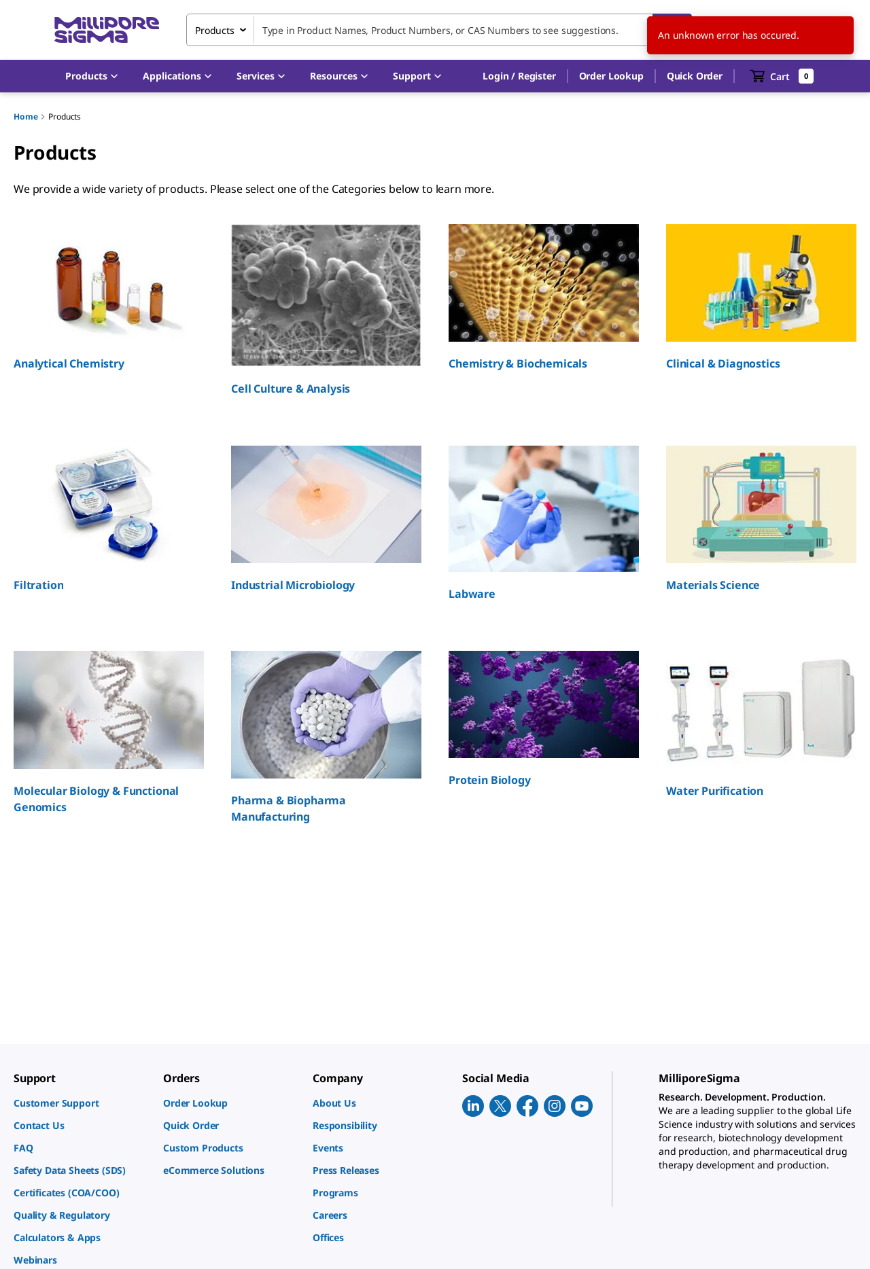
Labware (472, 593)
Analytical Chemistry (69, 363)
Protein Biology (490, 779)
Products (64, 116)
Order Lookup (611, 75)
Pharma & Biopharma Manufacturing (288, 808)
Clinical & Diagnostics (723, 363)
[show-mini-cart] (782, 76)
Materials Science (713, 584)
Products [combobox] (214, 30)
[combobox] (439, 30)
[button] (519, 76)
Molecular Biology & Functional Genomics (96, 799)
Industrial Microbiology (293, 584)
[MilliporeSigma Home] (106, 30)
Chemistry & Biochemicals (518, 363)
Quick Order (695, 75)
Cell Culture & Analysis (290, 388)
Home (25, 116)
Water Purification (714, 790)
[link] (82, 1102)
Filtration (38, 584)
